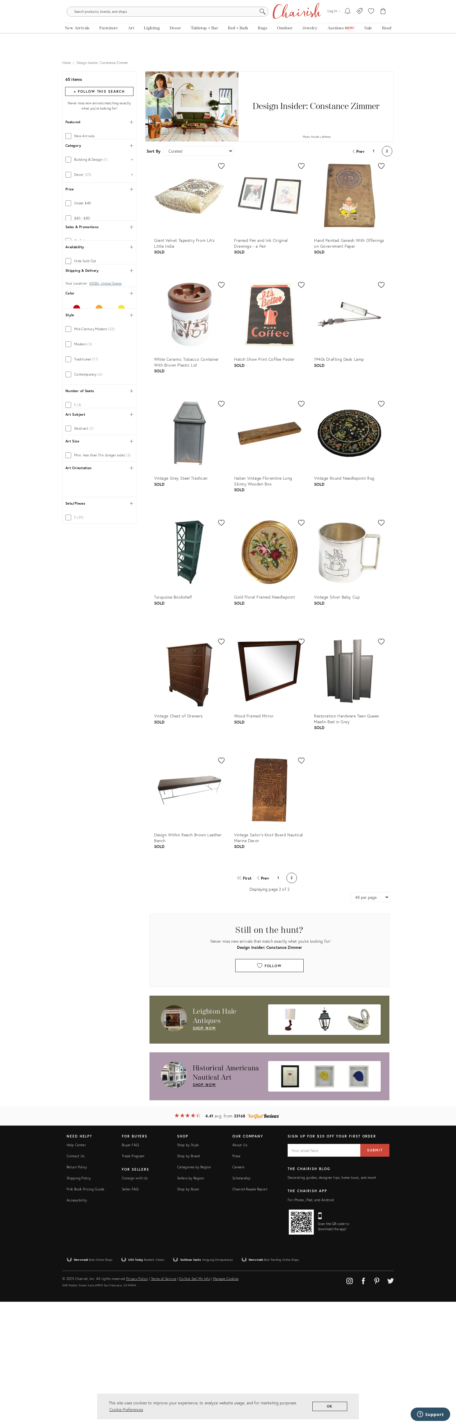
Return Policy (77, 1290)
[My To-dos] (348, 23)
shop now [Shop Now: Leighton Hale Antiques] (204, 1032)
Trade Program (133, 1279)
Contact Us (76, 1279)
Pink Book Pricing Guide (85, 1312)
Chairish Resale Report (250, 1312)
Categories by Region (194, 1290)
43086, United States (105, 560)
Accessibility (77, 1323)
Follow (269, 969)
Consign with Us (134, 1301)
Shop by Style (188, 1268)
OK (330, 1406)
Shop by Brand (188, 1279)
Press (236, 1279)
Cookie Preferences (126, 1409)
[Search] (291, 23)
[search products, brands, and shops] (227, 23)
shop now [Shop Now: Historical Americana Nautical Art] (204, 1089)
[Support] (430, 1414)
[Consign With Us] (360, 23)
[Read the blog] (387, 43)
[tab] (99, 140)
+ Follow (99, 96)
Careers (238, 1290)
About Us (239, 1268)
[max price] (116, 421)
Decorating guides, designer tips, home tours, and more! (332, 1301)
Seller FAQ (130, 1312)
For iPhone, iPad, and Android (311, 1323)
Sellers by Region (190, 1301)
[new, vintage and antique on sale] (368, 43)
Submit (375, 1273)
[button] (371, 23)
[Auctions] (341, 43)
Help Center (76, 1268)
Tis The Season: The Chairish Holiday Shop (228, 4)
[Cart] (383, 23)
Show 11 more (75, 829)
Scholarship (241, 1301)
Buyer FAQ (130, 1268)
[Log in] (334, 23)
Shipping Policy (79, 1301)
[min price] (82, 421)
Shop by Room (188, 1312)
